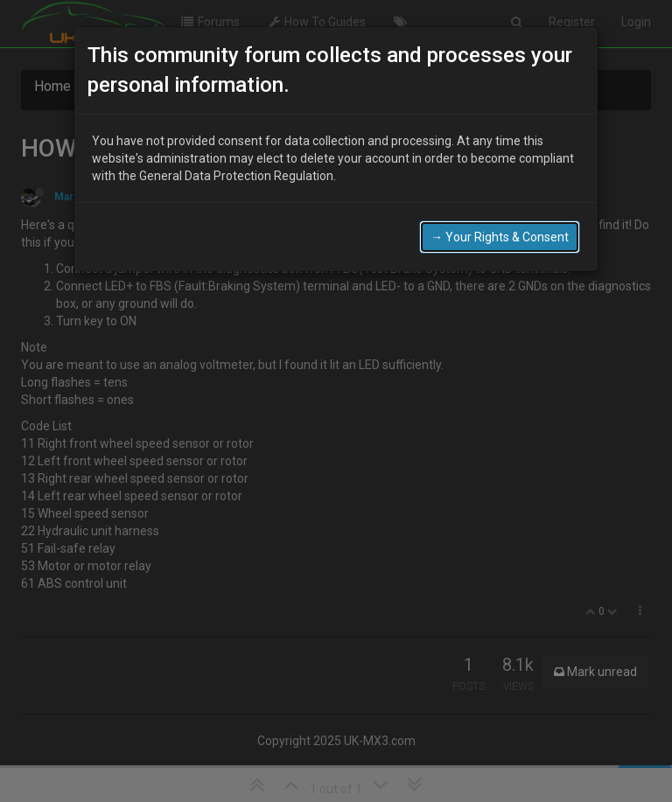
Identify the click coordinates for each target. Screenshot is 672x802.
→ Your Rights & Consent (499, 237)
